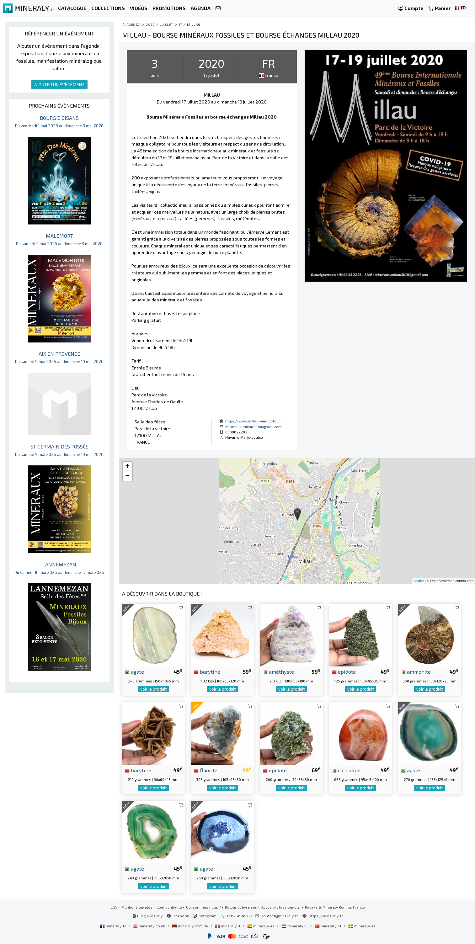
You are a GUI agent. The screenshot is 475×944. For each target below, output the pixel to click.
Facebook (178, 916)
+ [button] (127, 466)
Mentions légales (136, 907)
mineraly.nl (295, 926)
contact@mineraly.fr (279, 916)
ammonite (416, 671)
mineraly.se (362, 926)
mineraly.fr (113, 926)
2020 (150, 24)
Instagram (204, 916)
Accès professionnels (281, 907)
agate (134, 671)
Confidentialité (169, 907)
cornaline (346, 770)
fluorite (205, 770)
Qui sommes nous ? (203, 907)
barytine (207, 671)
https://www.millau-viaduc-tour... (254, 421)
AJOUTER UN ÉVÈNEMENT (59, 84)
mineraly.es (261, 926)
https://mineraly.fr (326, 916)
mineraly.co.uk (149, 926)
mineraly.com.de (190, 926)
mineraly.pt (328, 926)
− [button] (127, 476)
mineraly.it (228, 926)
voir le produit (153, 689)
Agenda (133, 24)
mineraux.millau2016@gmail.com (253, 426)
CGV (113, 907)
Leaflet (419, 581)
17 (180, 24)
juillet (166, 24)
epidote (344, 671)
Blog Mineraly (147, 916)
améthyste (278, 671)
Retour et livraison (241, 907)
